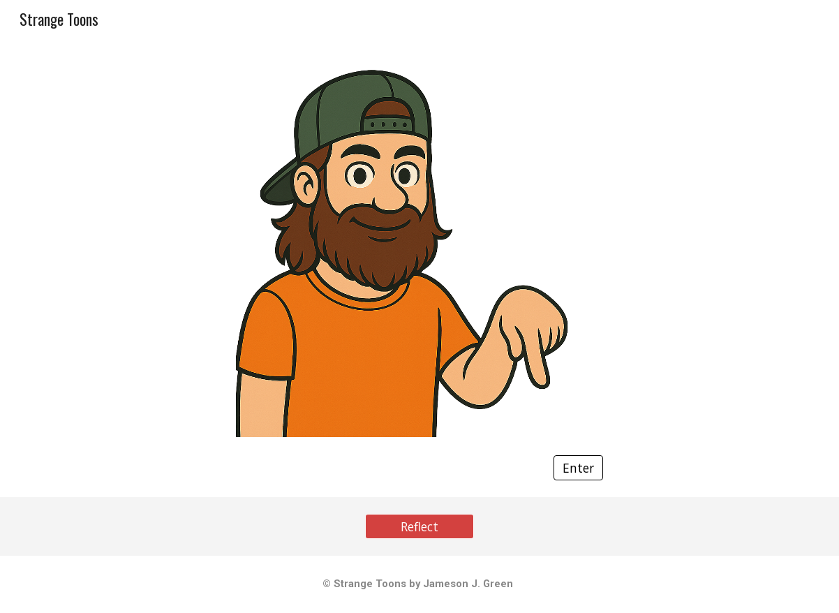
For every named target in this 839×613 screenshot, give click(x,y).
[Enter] (578, 468)
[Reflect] (420, 527)
